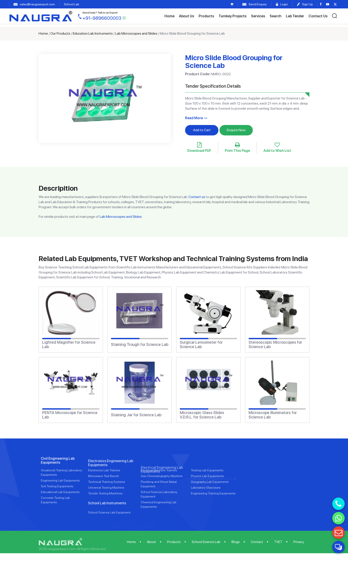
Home (169, 16)
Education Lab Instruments (93, 33)
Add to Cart (202, 130)
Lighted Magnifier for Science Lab (68, 344)
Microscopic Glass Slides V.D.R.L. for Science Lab (202, 414)
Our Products (60, 33)
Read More (194, 118)
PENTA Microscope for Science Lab (69, 414)
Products (206, 16)
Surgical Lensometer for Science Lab (201, 344)
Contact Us (318, 16)
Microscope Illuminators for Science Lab (273, 414)
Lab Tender (295, 16)
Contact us (196, 197)
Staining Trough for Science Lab (139, 344)
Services (258, 16)
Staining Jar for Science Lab (136, 415)
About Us (186, 16)
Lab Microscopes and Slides (136, 33)
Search (275, 16)
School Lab (71, 4)
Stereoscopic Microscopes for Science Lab (275, 344)
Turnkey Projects (233, 16)
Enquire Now (236, 130)
